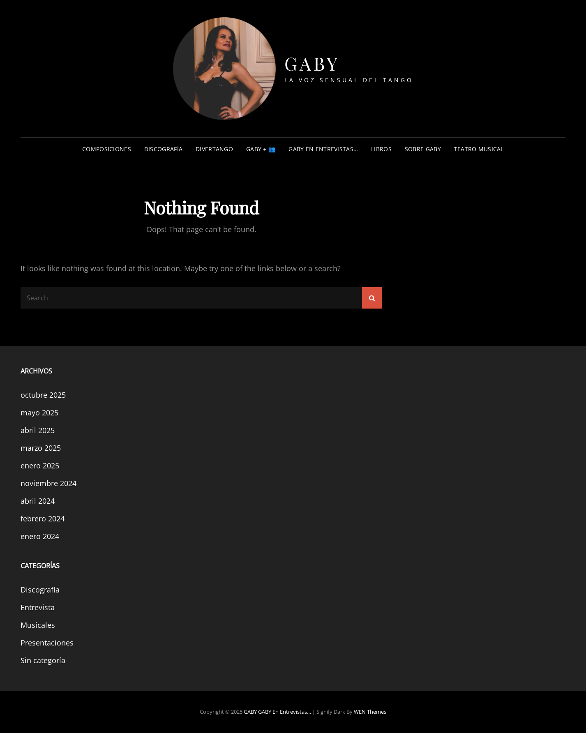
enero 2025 (40, 465)
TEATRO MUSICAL (479, 149)
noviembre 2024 (48, 483)
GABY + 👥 (260, 149)
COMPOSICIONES (106, 149)
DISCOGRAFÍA (163, 149)
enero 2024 (40, 536)
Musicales (38, 625)
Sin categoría (43, 660)
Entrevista (38, 607)
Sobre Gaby (423, 149)
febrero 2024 (43, 518)
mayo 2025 (39, 412)
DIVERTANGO (214, 149)
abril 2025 (38, 430)
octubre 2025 (43, 395)
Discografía (40, 590)
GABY (312, 63)
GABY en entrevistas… (323, 149)
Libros (381, 149)
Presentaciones (47, 643)
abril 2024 (38, 501)
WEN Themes (370, 711)
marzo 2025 (41, 448)
